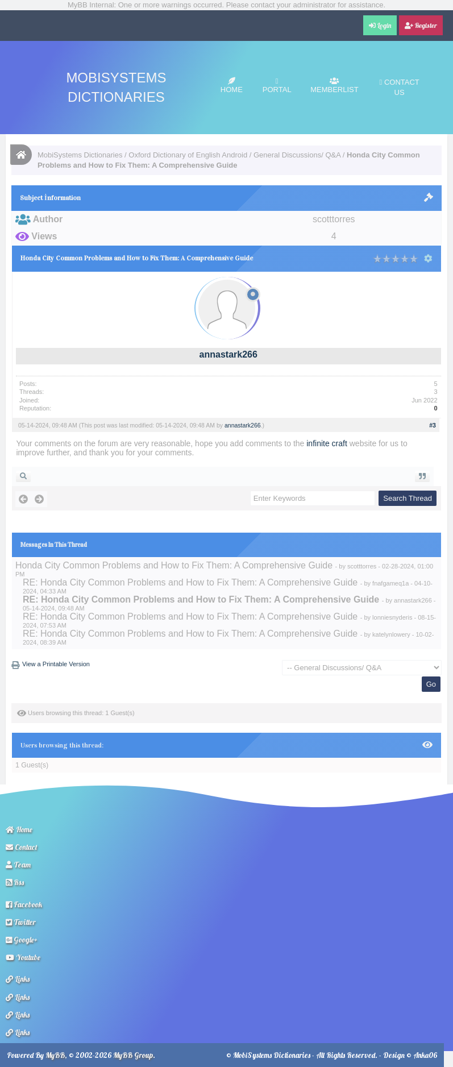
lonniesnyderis (392, 617)
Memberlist (334, 85)
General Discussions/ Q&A (296, 155)
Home (232, 85)
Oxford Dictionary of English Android (187, 155)
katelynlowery (391, 634)
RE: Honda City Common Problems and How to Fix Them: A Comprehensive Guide (190, 582)
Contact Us (399, 87)
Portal (277, 85)
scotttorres (361, 566)
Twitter (21, 922)
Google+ (22, 939)
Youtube (23, 957)
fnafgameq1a (390, 583)
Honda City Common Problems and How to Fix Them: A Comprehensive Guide (174, 565)
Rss (15, 882)
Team (18, 864)
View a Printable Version (56, 664)
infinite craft (326, 443)
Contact (22, 847)
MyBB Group (133, 1055)
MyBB (55, 1055)
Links (18, 978)
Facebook (24, 904)
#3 (432, 425)
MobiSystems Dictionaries (80, 155)
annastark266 (228, 354)
